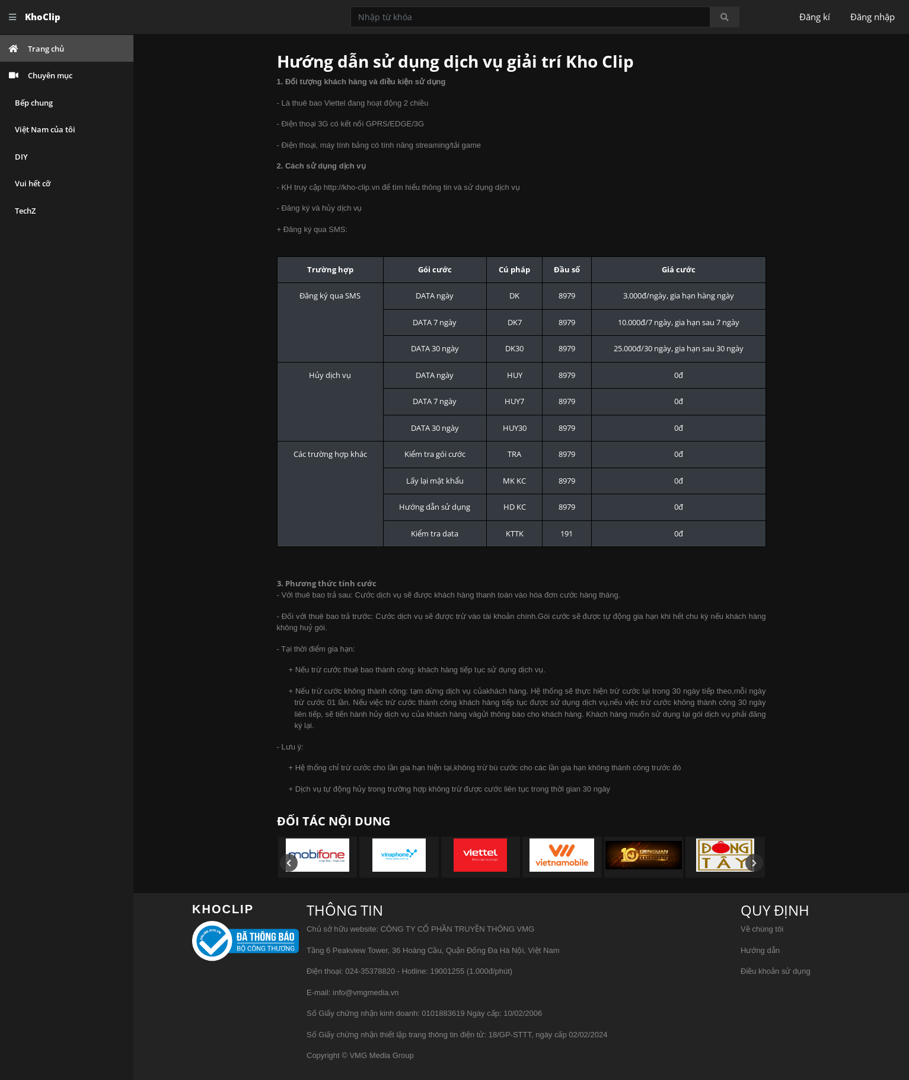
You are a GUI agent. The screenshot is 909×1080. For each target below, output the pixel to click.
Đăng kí (814, 17)
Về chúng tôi (762, 929)
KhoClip (42, 17)
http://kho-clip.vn (352, 187)
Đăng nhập (872, 17)
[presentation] (289, 863)
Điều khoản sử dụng (776, 971)
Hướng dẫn (760, 950)
